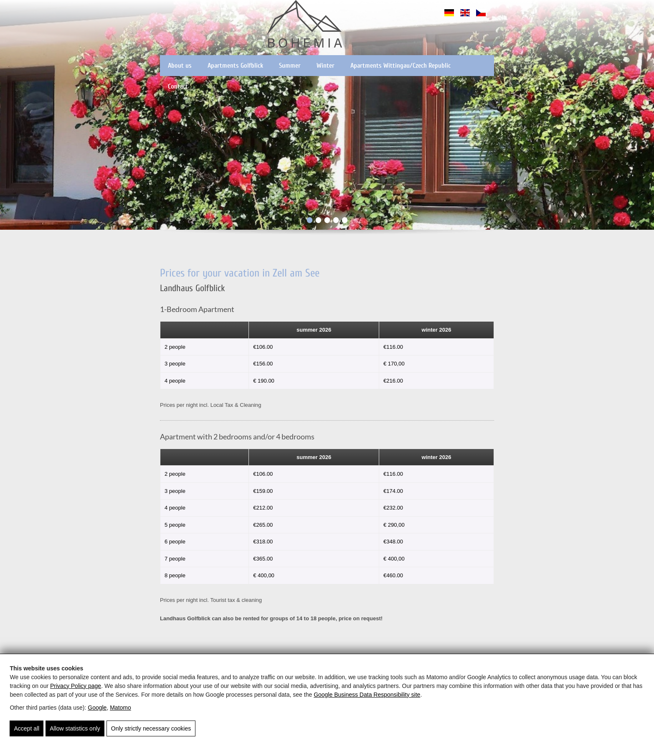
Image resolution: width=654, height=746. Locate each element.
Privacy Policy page (75, 686)
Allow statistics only (75, 728)
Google (97, 707)
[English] (465, 16)
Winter (326, 65)
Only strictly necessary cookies (151, 728)
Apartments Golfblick (235, 65)
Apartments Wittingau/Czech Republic (400, 65)
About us (180, 65)
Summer (290, 65)
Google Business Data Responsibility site (367, 694)
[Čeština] (481, 16)
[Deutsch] (449, 16)
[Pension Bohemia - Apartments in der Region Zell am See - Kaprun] (304, 25)
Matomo (120, 707)
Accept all (26, 728)
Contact (178, 86)
